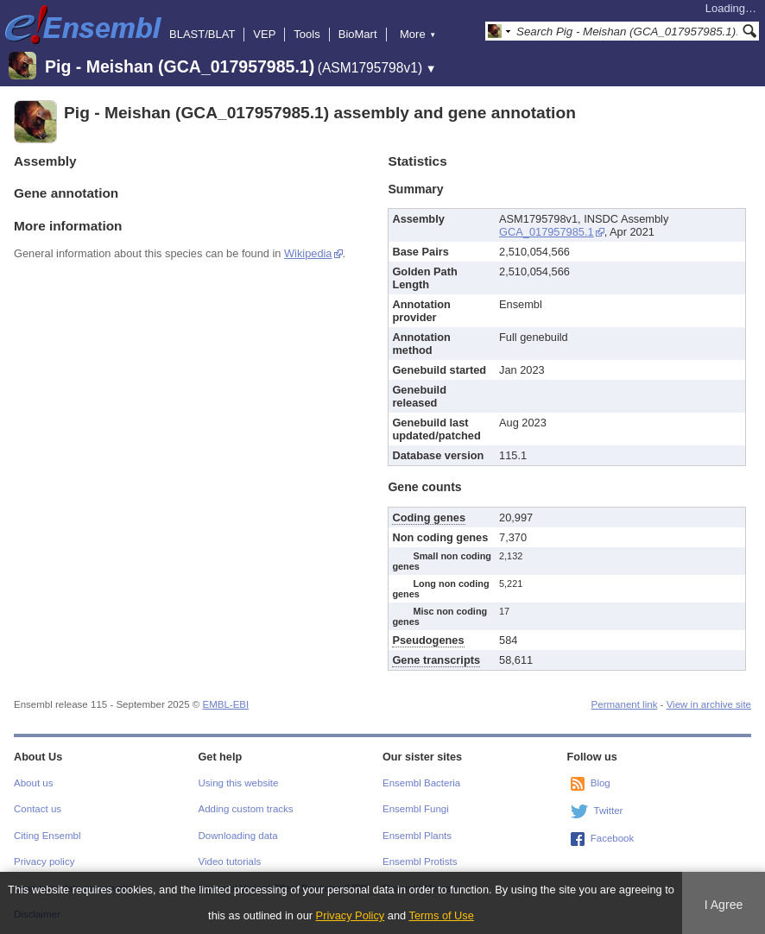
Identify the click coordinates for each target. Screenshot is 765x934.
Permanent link (624, 704)
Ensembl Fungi (415, 809)
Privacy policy (44, 861)
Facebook (613, 838)
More (418, 34)
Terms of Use (441, 915)
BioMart (357, 34)
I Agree (724, 905)
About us (33, 783)
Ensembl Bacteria (421, 783)
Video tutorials (230, 861)
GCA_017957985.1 (546, 231)
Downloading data (238, 835)
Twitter (608, 810)
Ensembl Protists (419, 861)
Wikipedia (308, 253)
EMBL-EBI (225, 704)
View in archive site (709, 704)
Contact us (37, 809)
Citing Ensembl (47, 835)
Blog (600, 783)
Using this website (239, 783)
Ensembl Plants (417, 835)
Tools (306, 34)
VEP (264, 34)
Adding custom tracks (246, 809)
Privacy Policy (350, 915)
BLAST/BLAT (202, 34)
